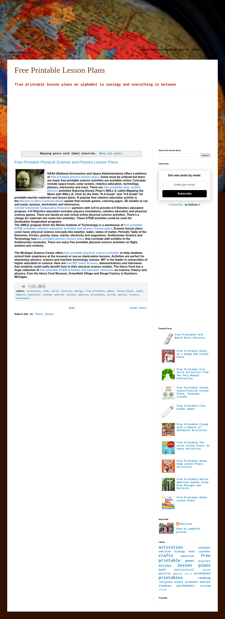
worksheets (23, 298)
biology (179, 551)
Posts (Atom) (45, 314)
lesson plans (125, 291)
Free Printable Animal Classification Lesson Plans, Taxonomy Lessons (192, 392)
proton (111, 295)
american (165, 551)
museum (47, 295)
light (139, 291)
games (110, 291)
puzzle (122, 295)
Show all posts (111, 153)
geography (204, 561)
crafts (166, 555)
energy (79, 291)
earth (54, 291)
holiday (165, 566)
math (162, 569)
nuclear (71, 295)
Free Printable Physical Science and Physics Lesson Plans (66, 162)
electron (66, 291)
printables (98, 295)
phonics (178, 574)
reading (204, 578)
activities (33, 291)
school (178, 582)
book (192, 551)
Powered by (184, 204)
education (187, 556)
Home (72, 308)
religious (165, 582)
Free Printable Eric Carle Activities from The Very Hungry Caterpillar (192, 374)
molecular (34, 295)
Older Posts (138, 308)
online (206, 570)
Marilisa (186, 524)
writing (205, 585)
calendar (204, 551)
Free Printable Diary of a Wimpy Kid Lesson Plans (192, 354)
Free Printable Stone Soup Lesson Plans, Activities (192, 464)
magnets (20, 295)
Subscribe (184, 193)
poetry (188, 574)
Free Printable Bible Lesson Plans (192, 499)
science (134, 295)
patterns (165, 573)
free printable (95, 291)
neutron (59, 295)
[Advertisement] (73, 25)
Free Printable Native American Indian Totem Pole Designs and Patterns (192, 484)
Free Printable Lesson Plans (59, 70)
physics (83, 295)
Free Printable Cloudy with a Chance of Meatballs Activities (192, 427)
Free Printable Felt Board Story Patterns (190, 336)
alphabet (204, 547)
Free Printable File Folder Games (191, 407)
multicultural (184, 569)
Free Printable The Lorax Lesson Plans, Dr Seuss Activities (193, 445)
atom (46, 291)
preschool (202, 573)
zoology (163, 589)
